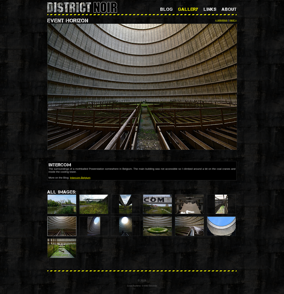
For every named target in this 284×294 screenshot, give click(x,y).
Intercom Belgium (80, 177)
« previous (221, 20)
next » (233, 20)
